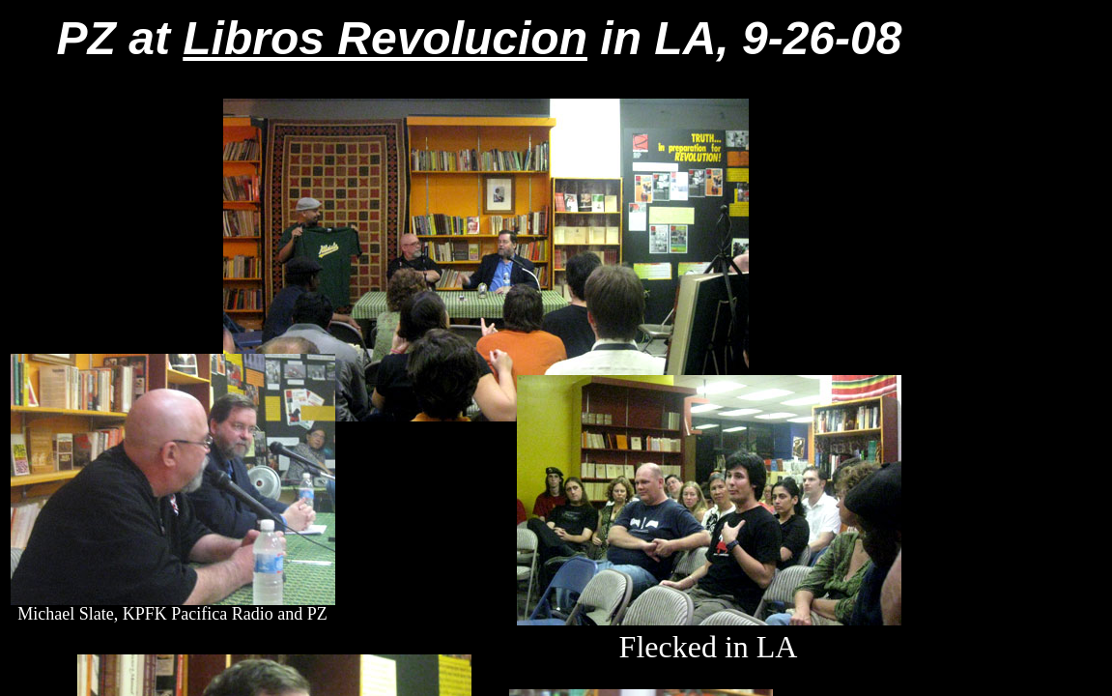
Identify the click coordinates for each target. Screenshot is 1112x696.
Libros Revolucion (385, 38)
